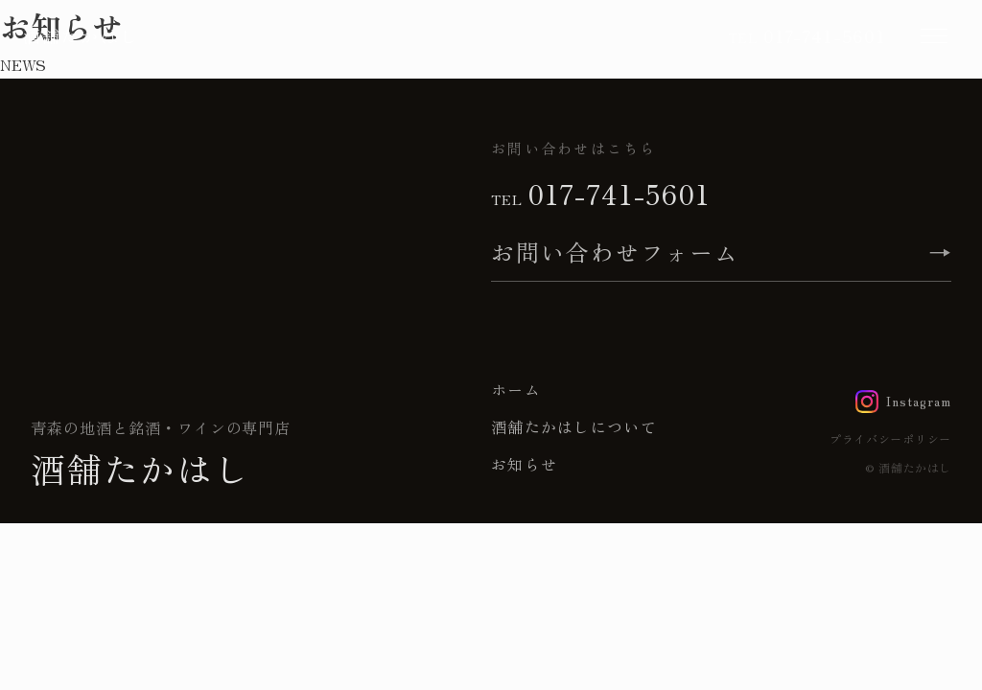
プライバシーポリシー (890, 438)
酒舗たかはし (81, 35)
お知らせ (524, 463)
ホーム (516, 389)
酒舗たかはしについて (574, 426)
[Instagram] (903, 401)
